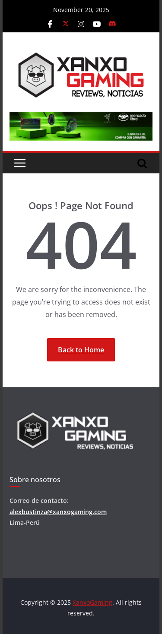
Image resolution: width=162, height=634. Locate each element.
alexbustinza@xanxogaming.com (58, 512)
